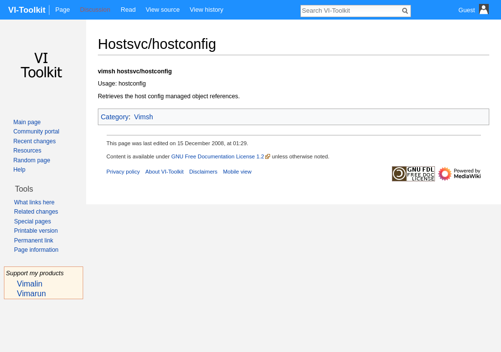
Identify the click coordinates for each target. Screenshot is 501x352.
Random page (31, 160)
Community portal (36, 131)
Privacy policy (123, 172)
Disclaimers (203, 172)
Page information (36, 249)
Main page (27, 122)
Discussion (95, 9)
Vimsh (143, 117)
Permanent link (33, 240)
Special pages (32, 221)
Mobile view (237, 172)
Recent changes (34, 141)
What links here (34, 202)
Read (128, 9)
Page (62, 9)
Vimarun (31, 293)
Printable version (36, 230)
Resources (27, 150)
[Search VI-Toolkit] (350, 10)
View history (207, 9)
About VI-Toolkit (164, 172)
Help (19, 169)
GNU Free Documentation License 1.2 (217, 156)
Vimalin (30, 284)
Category (115, 117)
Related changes (36, 211)
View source (163, 9)
